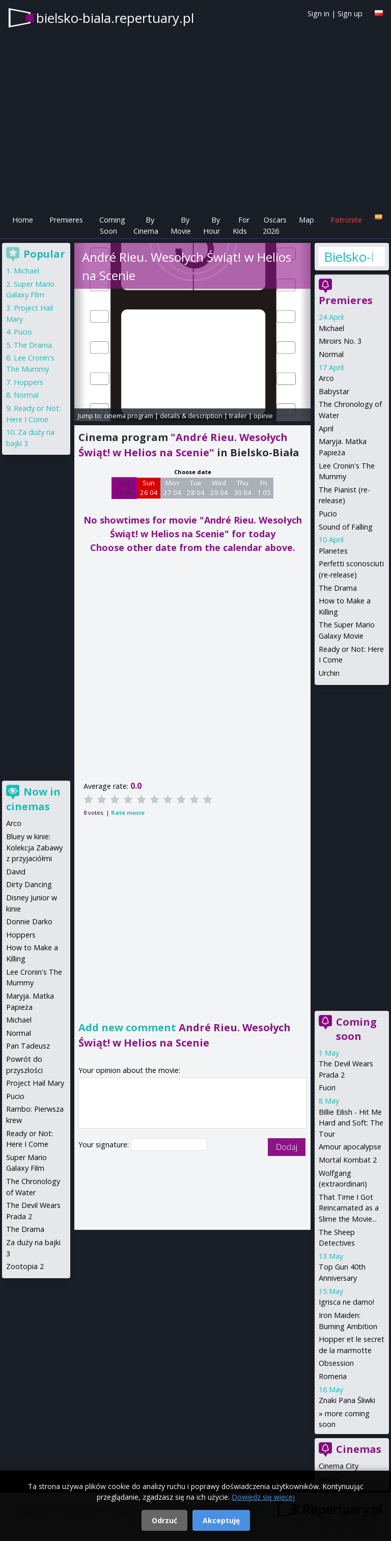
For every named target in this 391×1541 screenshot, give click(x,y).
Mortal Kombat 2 (348, 1160)
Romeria (333, 1376)
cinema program (128, 415)
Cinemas (358, 1449)
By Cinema (145, 225)
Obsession (336, 1363)
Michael (331, 328)
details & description (191, 415)
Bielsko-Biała (348, 256)
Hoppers (28, 382)
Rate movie (128, 812)
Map (306, 220)
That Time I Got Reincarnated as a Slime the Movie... (349, 1208)
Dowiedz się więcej (263, 1497)
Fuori (327, 1087)
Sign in (318, 13)
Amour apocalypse (350, 1146)
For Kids (241, 225)
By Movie (181, 225)
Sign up (350, 13)
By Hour (211, 225)
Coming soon (356, 1029)
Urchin (329, 673)
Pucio (328, 513)
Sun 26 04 (149, 488)
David (15, 871)
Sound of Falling (346, 527)
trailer (238, 415)
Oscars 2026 (275, 225)
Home (22, 220)
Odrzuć (164, 1520)
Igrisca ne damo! (346, 1302)
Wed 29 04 (219, 488)
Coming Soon (112, 225)
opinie (263, 415)
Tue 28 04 (196, 488)
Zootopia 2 (25, 1266)
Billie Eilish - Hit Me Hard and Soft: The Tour (351, 1123)
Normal (331, 354)
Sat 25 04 (124, 488)
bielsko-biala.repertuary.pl (115, 18)
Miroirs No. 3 (340, 341)
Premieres (66, 220)
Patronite (346, 220)
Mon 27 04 (172, 488)
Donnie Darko (29, 921)
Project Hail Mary (35, 1083)
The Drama (338, 588)
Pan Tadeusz (28, 1046)
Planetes (333, 551)
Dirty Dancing (29, 884)
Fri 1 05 (264, 488)
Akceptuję (221, 1520)
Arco (326, 378)
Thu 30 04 (243, 488)
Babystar (334, 391)
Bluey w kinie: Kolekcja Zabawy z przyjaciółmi (34, 847)
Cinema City (338, 1466)
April (326, 428)
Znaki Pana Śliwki (347, 1400)
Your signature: (104, 1144)
